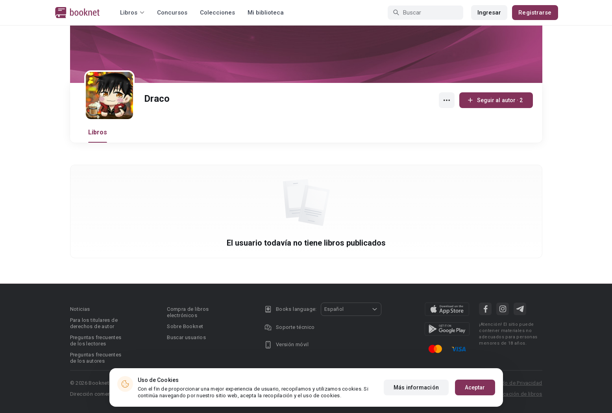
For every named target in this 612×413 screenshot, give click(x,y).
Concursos (172, 12)
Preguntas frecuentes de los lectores (96, 340)
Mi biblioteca (266, 12)
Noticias (80, 309)
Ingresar (489, 12)
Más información (416, 387)
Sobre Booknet (185, 326)
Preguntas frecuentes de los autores (96, 358)
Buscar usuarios (186, 337)
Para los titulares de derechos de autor (94, 323)
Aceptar (475, 387)
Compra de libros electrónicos (188, 312)
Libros (97, 132)
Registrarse (534, 12)
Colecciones (217, 12)
